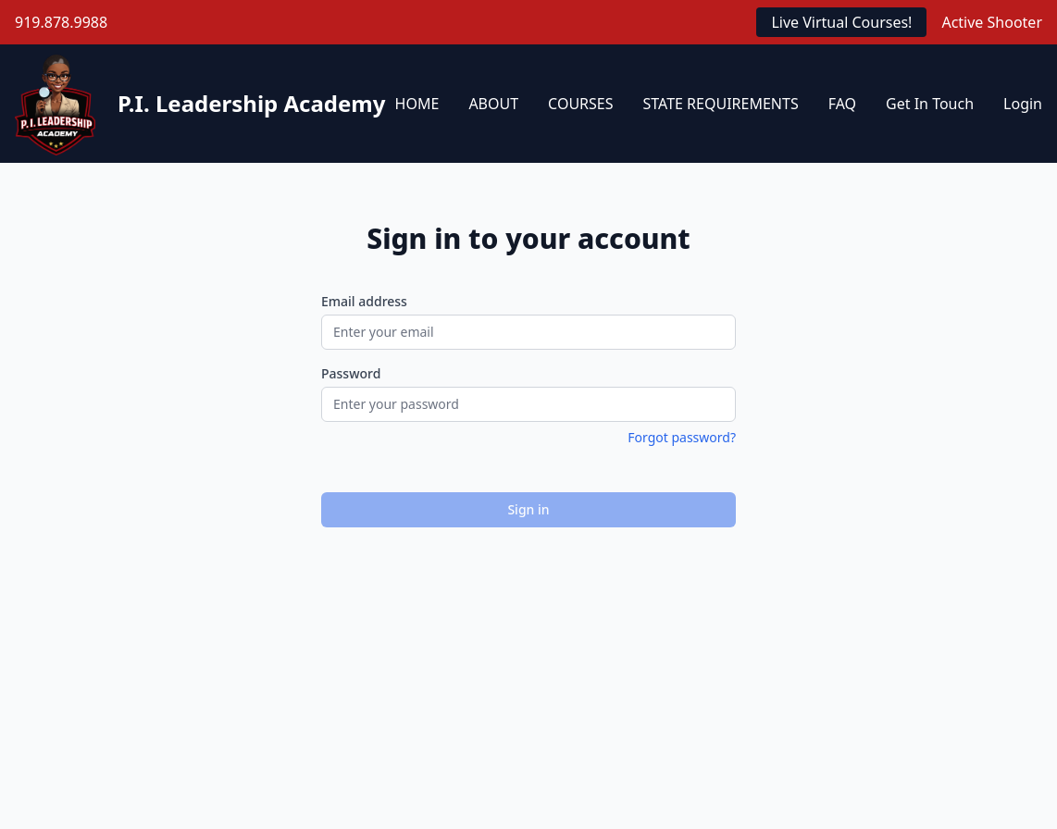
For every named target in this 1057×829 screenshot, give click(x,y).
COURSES (580, 103)
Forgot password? (682, 437)
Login (1022, 103)
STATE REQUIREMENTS (721, 103)
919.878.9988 (61, 22)
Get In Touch (930, 103)
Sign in (528, 509)
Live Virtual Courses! (841, 22)
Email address (364, 301)
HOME (417, 103)
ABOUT (493, 103)
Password (350, 373)
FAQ (842, 103)
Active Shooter (991, 22)
